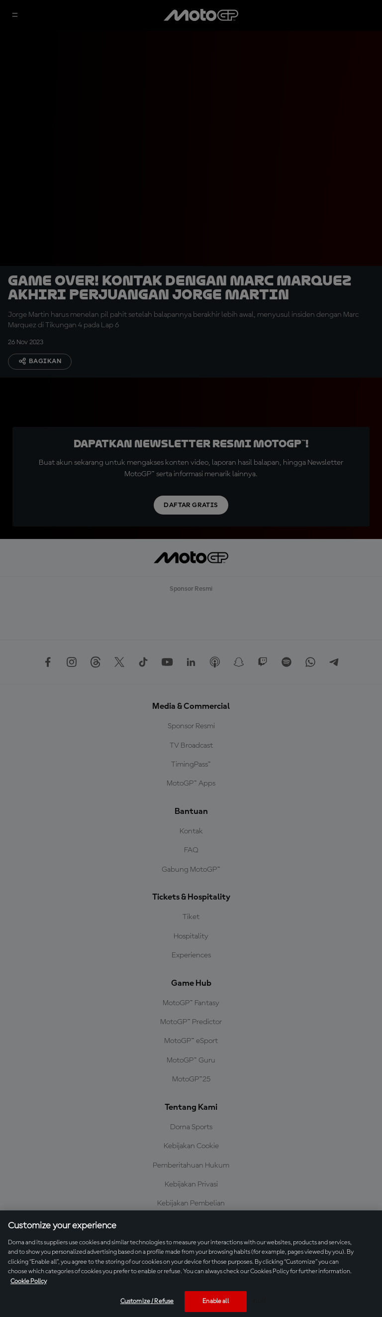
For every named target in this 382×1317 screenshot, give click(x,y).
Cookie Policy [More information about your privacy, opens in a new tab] (28, 1281)
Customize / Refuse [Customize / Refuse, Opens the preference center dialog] (147, 1301)
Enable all (215, 1301)
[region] (191, 1263)
